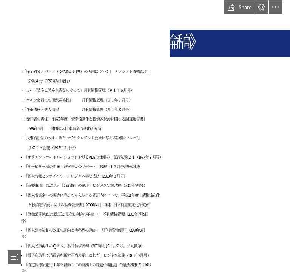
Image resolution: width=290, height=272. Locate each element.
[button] (239, 7)
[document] (145, 136)
